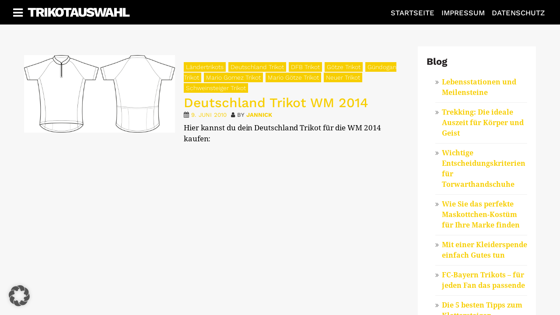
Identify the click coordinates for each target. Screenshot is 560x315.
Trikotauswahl (78, 12)
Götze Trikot (343, 66)
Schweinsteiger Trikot (216, 87)
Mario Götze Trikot (293, 77)
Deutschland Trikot (257, 66)
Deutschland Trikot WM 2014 (276, 102)
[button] (19, 295)
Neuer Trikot (343, 77)
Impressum (463, 13)
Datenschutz (518, 13)
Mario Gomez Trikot (233, 77)
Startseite (412, 13)
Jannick (259, 115)
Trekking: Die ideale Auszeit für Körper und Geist (483, 122)
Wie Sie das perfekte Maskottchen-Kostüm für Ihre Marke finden (481, 214)
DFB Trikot (305, 66)
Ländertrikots (205, 66)
